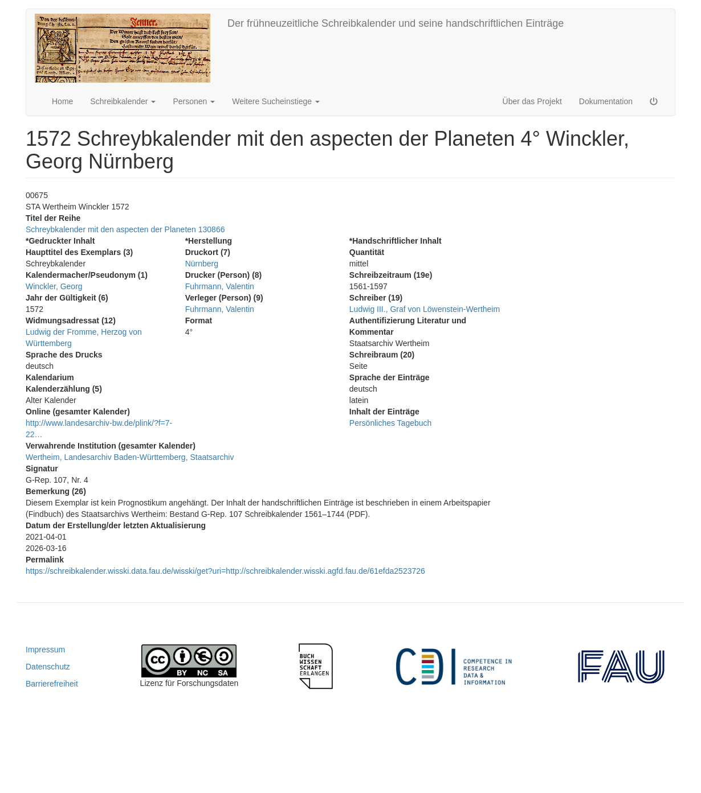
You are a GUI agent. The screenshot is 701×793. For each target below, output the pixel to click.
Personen (194, 101)
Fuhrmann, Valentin (219, 286)
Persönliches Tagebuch (390, 423)
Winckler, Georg (54, 286)
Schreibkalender (123, 101)
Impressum (45, 649)
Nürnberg (201, 263)
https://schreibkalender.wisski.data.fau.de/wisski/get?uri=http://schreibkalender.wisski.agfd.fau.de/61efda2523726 (225, 571)
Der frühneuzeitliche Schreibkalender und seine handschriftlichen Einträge (395, 23)
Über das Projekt (532, 101)
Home (62, 101)
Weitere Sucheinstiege (276, 101)
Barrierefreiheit (52, 683)
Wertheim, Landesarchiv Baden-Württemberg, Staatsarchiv (130, 457)
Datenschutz (48, 666)
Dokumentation (606, 101)
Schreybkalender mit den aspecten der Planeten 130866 (125, 229)
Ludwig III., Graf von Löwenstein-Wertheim (424, 309)
